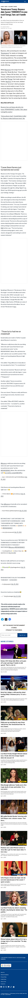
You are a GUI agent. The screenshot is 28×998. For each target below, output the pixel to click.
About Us (2, 972)
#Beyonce (4, 463)
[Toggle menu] (25, 1)
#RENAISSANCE (6, 470)
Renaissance (5, 53)
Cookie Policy (3, 979)
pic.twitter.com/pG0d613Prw (13, 473)
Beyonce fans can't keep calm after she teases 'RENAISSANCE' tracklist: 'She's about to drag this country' (14, 109)
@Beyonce (7, 504)
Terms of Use (3, 981)
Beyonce (8, 81)
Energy (10, 79)
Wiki (2, 228)
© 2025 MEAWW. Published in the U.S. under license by (12, 957)
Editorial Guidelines (5, 974)
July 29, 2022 (23, 510)
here (14, 306)
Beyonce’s (8, 70)
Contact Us (3, 983)
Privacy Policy (3, 977)
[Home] (5, 1)
